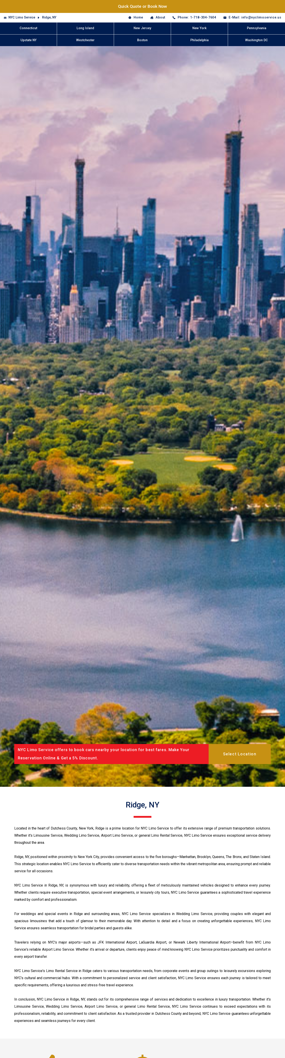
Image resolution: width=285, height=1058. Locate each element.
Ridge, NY (49, 17)
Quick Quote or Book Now (142, 6)
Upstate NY (28, 40)
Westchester (85, 40)
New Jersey (142, 28)
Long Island (85, 28)
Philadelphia (199, 40)
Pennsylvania (256, 28)
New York (199, 28)
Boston (142, 40)
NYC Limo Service (21, 17)
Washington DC (256, 40)
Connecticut (28, 28)
